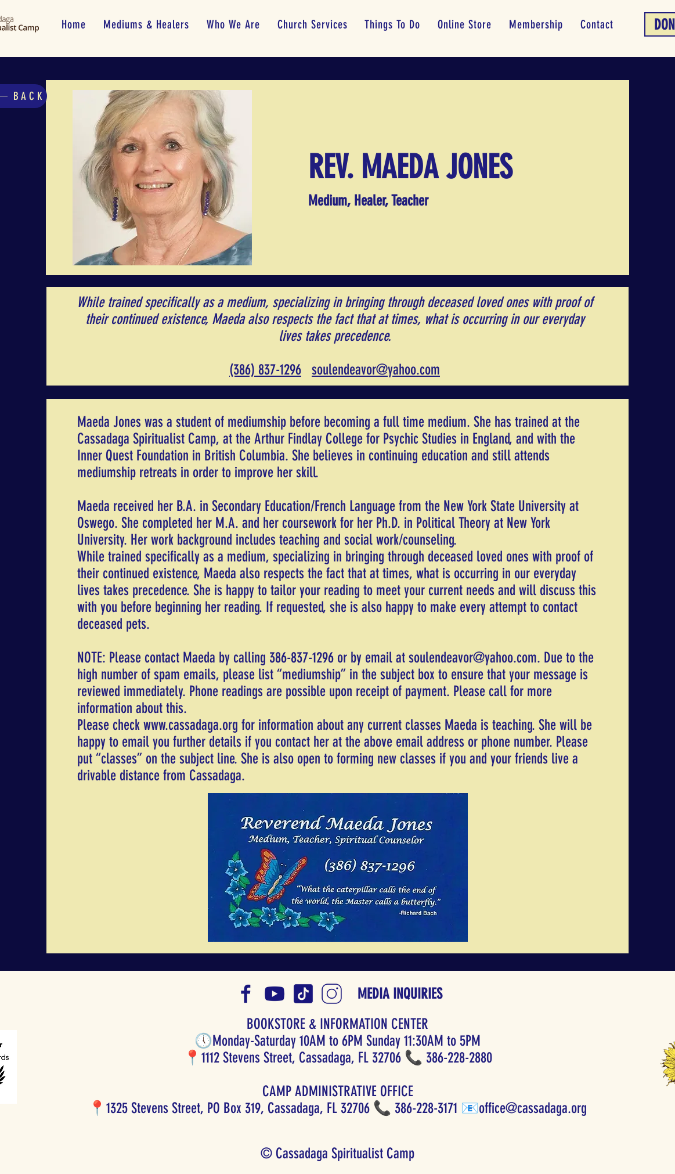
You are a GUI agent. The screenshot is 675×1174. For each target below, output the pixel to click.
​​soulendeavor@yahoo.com (376, 369)
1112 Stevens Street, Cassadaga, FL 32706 (301, 1057)
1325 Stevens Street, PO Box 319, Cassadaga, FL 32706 (238, 1108)
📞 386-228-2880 (448, 1057)
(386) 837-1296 (265, 369)
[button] (146, 24)
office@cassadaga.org (533, 1108)
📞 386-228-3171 (415, 1108)
